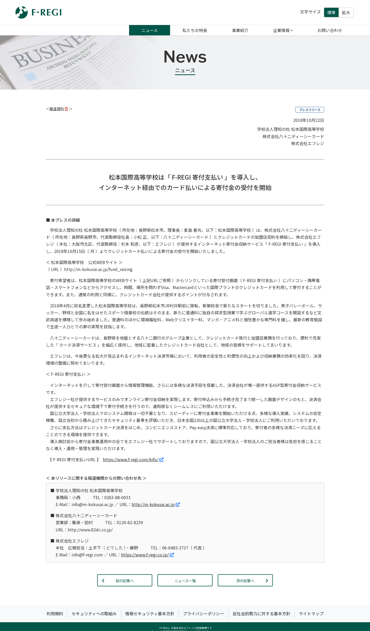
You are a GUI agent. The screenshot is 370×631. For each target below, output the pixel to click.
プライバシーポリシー (203, 613)
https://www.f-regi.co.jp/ (147, 555)
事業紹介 (240, 30)
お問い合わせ (329, 30)
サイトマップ (311, 613)
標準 (331, 12)
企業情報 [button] (281, 30)
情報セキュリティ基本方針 (149, 613)
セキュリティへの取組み (94, 613)
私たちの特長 (194, 30)
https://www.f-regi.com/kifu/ (133, 459)
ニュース (149, 30)
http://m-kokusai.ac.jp (156, 504)
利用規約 (55, 613)
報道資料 (58, 108)
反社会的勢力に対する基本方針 (261, 613)
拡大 (346, 12)
